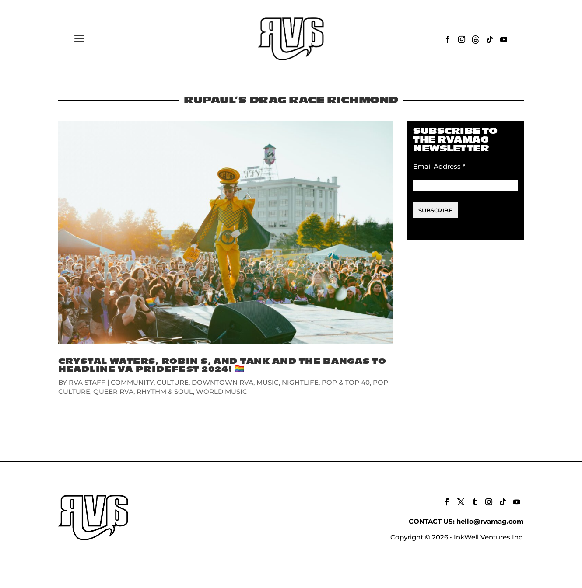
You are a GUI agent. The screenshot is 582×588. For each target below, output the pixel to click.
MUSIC (267, 382)
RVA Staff (87, 382)
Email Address (439, 166)
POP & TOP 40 (346, 382)
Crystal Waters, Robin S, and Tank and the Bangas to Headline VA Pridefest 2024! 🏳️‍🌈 (222, 365)
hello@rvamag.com (490, 521)
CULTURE (173, 382)
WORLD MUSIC (221, 391)
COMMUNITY (132, 382)
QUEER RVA (113, 391)
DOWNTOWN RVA (222, 382)
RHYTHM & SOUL (165, 391)
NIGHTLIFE (300, 382)
